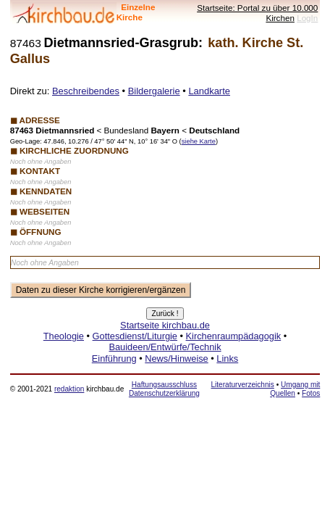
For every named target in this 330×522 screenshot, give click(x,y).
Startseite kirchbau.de (165, 325)
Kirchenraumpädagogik (234, 336)
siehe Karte (199, 141)
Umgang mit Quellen (295, 389)
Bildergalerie (154, 91)
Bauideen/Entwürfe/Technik (165, 346)
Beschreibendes (85, 91)
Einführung (114, 358)
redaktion (69, 389)
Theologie (63, 336)
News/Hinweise (176, 358)
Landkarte (209, 91)
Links (227, 358)
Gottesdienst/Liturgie (135, 336)
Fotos (311, 393)
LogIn (307, 17)
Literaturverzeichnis (242, 385)
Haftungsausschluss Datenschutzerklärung (164, 389)
